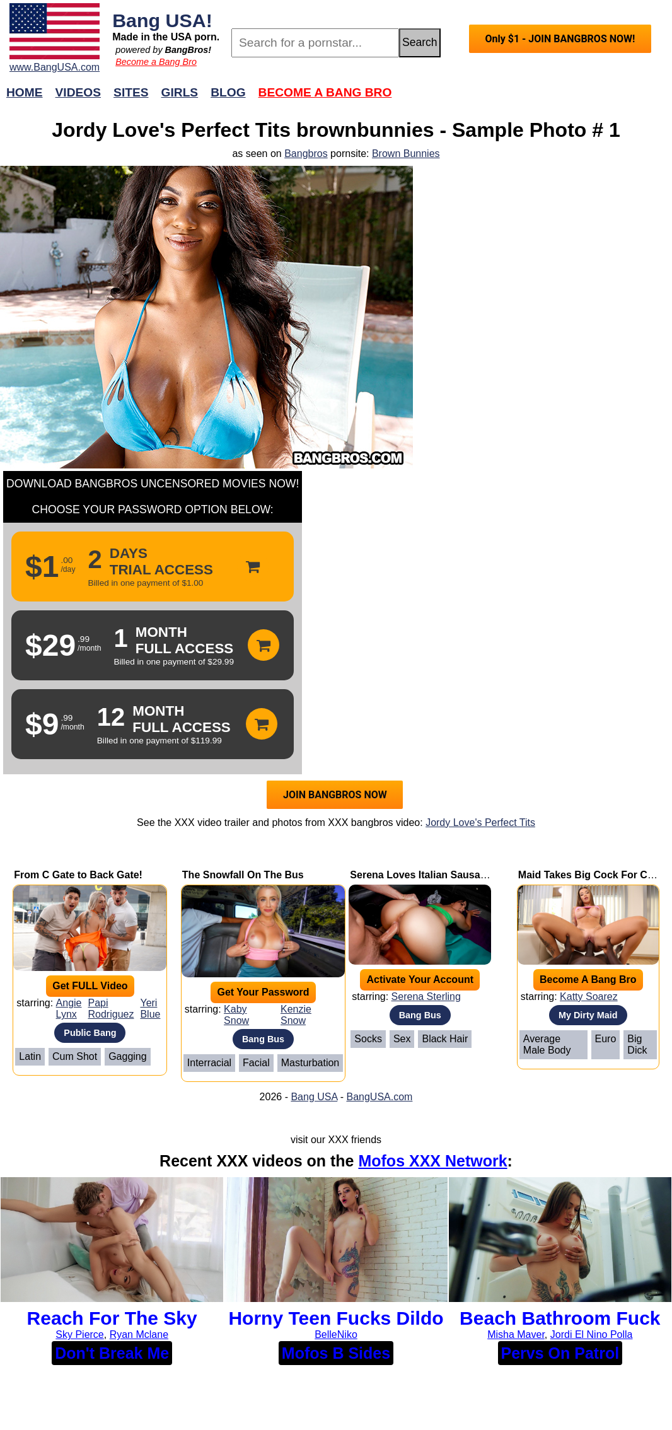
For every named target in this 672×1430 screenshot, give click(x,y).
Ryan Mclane (139, 1334)
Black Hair (445, 1038)
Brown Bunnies (406, 153)
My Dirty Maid (588, 1015)
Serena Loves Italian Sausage (421, 874)
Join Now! (534, 98)
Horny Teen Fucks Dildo (335, 1318)
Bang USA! (162, 20)
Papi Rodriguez (111, 1008)
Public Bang (90, 1033)
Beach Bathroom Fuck (560, 1318)
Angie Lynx (69, 1008)
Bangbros (306, 153)
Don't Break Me (112, 1353)
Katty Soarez (589, 996)
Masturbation (310, 1062)
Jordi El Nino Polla (591, 1334)
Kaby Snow (236, 1015)
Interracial (209, 1062)
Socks (368, 1038)
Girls (180, 92)
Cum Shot (74, 1056)
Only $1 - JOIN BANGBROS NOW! (560, 39)
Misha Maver (516, 1334)
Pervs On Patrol (560, 1353)
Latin (30, 1056)
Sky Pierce (79, 1334)
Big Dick (637, 1044)
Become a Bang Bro (156, 62)
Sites (130, 92)
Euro (606, 1038)
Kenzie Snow (296, 1015)
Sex (402, 1038)
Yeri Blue (150, 1008)
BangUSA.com (379, 1096)
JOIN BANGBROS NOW (335, 795)
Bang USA (314, 1096)
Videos (78, 92)
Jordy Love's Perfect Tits (480, 822)
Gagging (127, 1056)
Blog (228, 92)
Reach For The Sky (112, 1318)
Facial (256, 1062)
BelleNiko (336, 1334)
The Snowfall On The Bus (243, 874)
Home (24, 92)
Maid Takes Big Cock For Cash (591, 874)
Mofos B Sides (336, 1353)
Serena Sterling (426, 996)
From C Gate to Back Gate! (78, 874)
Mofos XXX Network (432, 1161)
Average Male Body (547, 1044)
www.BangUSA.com (54, 67)
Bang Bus (263, 1039)
